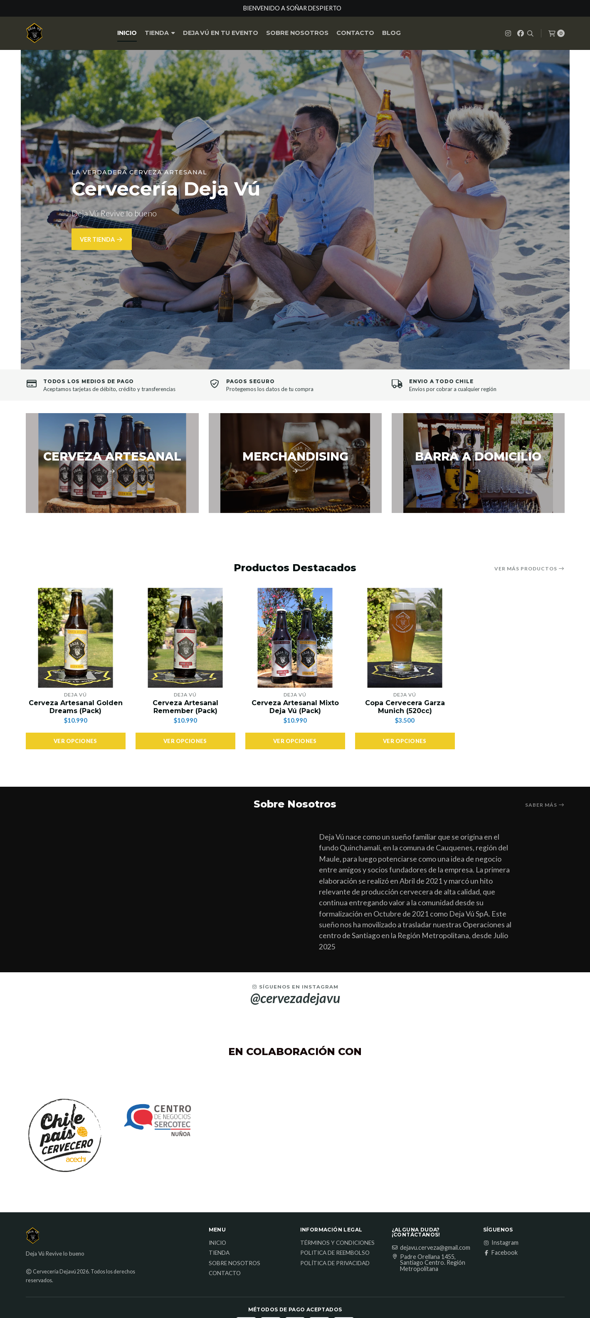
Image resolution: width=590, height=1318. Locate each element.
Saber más (545, 805)
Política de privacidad (335, 1301)
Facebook (500, 1290)
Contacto (355, 33)
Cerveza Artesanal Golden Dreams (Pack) (76, 707)
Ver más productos (529, 568)
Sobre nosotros (297, 33)
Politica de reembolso (335, 1291)
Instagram (500, 1280)
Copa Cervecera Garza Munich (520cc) (405, 707)
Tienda (160, 33)
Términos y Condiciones (337, 1281)
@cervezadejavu (295, 1036)
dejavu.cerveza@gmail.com (431, 1285)
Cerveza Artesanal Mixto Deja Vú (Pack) (295, 707)
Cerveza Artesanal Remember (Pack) (185, 707)
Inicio (127, 33)
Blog (391, 33)
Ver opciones (75, 741)
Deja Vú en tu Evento (220, 33)
